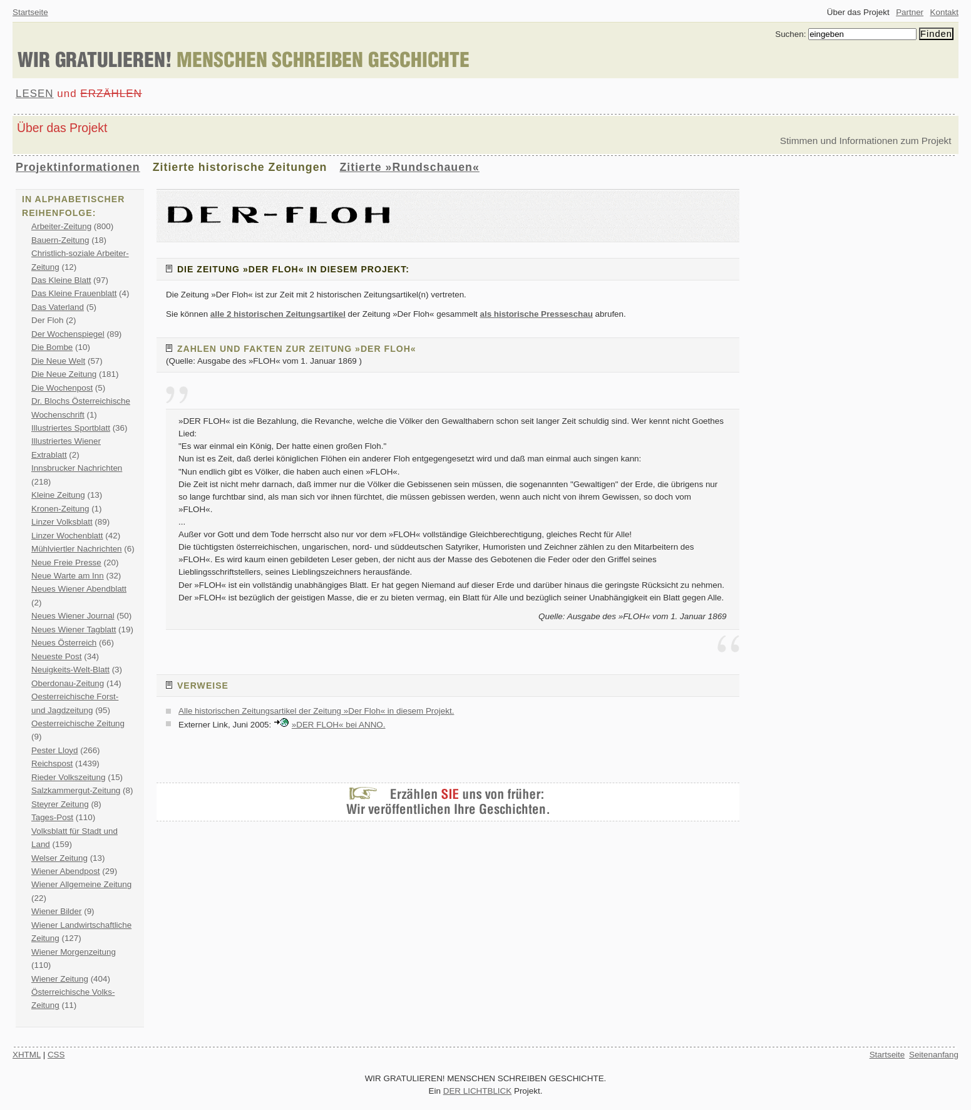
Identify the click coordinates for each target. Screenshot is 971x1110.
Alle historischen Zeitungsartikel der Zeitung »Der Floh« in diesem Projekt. (316, 711)
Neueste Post (56, 656)
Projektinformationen (78, 167)
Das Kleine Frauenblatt (73, 293)
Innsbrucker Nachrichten (76, 468)
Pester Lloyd (54, 750)
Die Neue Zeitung (63, 374)
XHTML (27, 1054)
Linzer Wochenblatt (67, 535)
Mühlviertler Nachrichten (76, 548)
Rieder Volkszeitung (68, 777)
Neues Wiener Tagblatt (73, 629)
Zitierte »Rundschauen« (409, 167)
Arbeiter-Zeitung (61, 226)
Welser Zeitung (59, 858)
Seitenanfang (933, 1054)
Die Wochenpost (62, 388)
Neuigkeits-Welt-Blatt (70, 669)
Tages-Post (52, 817)
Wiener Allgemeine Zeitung (81, 884)
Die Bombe (52, 347)
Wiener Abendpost (65, 871)
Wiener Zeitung (59, 979)
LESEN (35, 94)
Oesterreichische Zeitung (78, 723)
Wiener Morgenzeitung (73, 952)
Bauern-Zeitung (60, 240)
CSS (56, 1054)
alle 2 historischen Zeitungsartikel (278, 314)
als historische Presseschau (536, 314)
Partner (909, 12)
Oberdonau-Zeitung (67, 683)
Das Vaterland (57, 307)
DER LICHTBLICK (477, 1091)
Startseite (30, 12)
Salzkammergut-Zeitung (75, 790)
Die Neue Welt (58, 361)
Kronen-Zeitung (60, 508)
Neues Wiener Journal (73, 615)
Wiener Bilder (56, 911)
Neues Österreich (63, 642)
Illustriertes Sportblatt (70, 428)
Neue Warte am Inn (67, 575)
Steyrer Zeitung (60, 804)
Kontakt (944, 12)
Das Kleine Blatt (61, 280)
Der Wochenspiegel (68, 334)
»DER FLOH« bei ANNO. (339, 724)
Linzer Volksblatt (62, 522)
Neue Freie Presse (66, 562)
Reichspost (52, 763)
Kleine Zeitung (58, 495)
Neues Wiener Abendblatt (78, 589)
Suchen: (790, 34)
